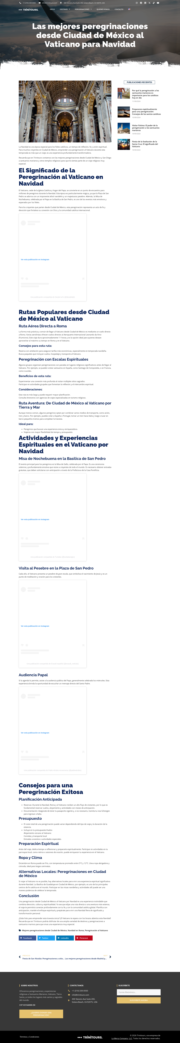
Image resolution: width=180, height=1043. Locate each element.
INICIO (52, 9)
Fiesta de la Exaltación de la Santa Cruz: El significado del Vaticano (145, 144)
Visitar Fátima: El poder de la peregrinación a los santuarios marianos (145, 128)
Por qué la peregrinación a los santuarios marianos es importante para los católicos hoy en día (145, 94)
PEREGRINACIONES (83, 9)
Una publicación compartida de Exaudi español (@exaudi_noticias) (53, 664)
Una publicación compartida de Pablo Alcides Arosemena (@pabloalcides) (52, 770)
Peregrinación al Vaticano (96, 930)
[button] (27, 938)
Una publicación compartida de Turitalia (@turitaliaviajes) (52, 557)
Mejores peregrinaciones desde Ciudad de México (44, 930)
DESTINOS (65, 9)
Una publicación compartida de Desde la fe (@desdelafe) (52, 297)
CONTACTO (119, 9)
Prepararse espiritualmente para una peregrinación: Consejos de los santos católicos (146, 111)
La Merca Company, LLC (122, 1038)
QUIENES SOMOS (103, 9)
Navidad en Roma (76, 930)
